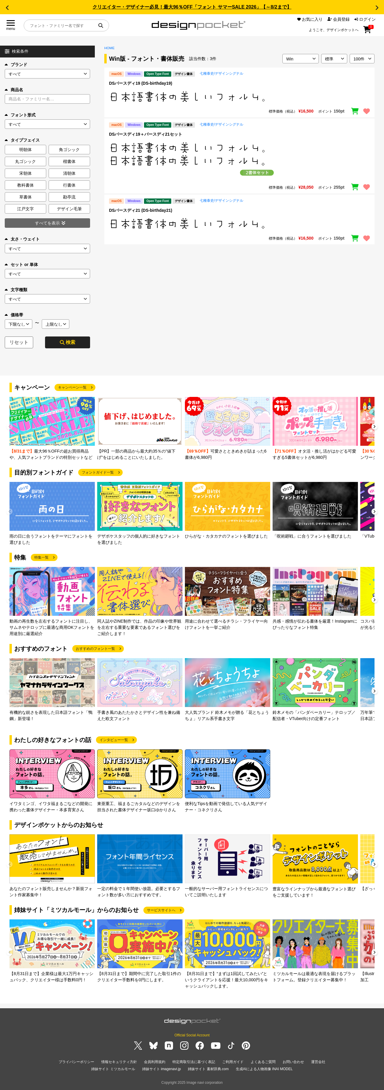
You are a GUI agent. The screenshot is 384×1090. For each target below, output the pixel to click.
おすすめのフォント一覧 (95, 649)
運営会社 (318, 1062)
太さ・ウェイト (22, 239)
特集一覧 (41, 557)
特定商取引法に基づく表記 (193, 1062)
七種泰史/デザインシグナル (221, 73)
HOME (109, 48)
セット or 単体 (21, 264)
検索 (67, 342)
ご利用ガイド (233, 1062)
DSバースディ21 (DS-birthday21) (140, 210)
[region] (239, 96)
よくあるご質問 (263, 1062)
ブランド (16, 64)
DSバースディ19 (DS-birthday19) (140, 83)
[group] (52, 429)
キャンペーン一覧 (72, 387)
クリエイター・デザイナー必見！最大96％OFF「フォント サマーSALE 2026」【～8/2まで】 (191, 6)
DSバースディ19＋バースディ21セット (145, 134)
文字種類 (16, 289)
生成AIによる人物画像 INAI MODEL (264, 1069)
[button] (7, 8)
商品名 (14, 89)
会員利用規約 (154, 1062)
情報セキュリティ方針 (119, 1062)
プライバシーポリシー (76, 1062)
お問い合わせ (293, 1062)
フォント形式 (20, 115)
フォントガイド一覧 (98, 472)
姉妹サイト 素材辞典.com (208, 1069)
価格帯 (14, 314)
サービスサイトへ (161, 910)
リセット (18, 342)
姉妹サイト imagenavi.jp (161, 1069)
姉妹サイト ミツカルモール (113, 1069)
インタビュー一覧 (114, 740)
